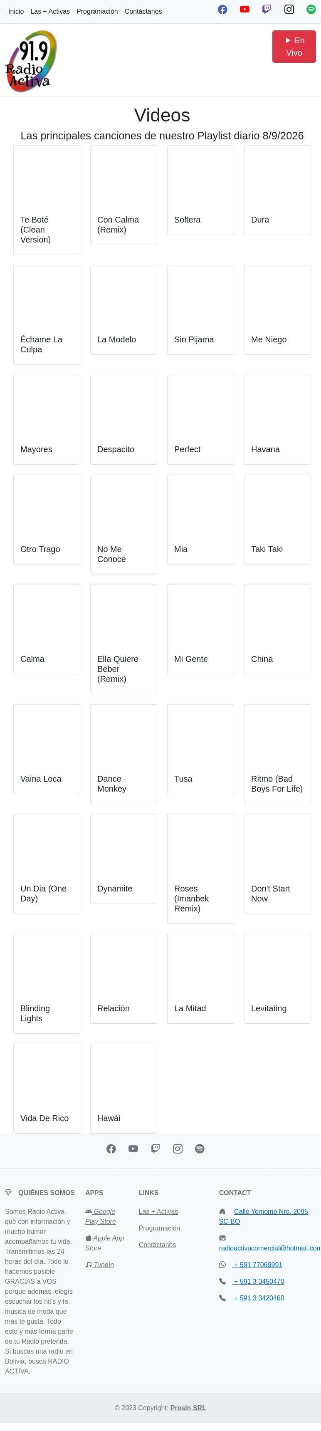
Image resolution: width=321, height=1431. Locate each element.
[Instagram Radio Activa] (290, 9)
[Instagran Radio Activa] (179, 1149)
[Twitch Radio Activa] (268, 9)
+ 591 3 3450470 (258, 1281)
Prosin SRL (188, 1407)
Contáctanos (143, 11)
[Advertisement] (160, 51)
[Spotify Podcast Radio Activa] (311, 9)
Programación (97, 11)
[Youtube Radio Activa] (246, 9)
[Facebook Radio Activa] (224, 9)
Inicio (16, 11)
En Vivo (294, 46)
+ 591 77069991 (257, 1264)
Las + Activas (50, 11)
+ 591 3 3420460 (258, 1298)
